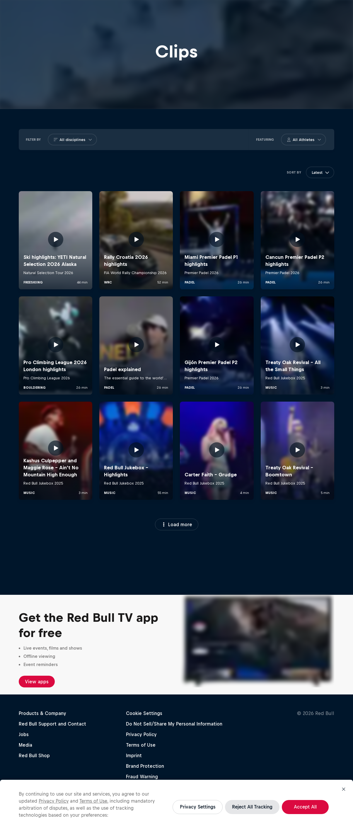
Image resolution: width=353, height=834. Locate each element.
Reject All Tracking (252, 806)
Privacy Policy (54, 801)
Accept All (305, 806)
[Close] (343, 789)
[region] (176, 807)
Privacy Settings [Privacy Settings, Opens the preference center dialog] (197, 806)
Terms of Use (93, 801)
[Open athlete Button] (319, 140)
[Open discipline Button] (90, 140)
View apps (37, 681)
